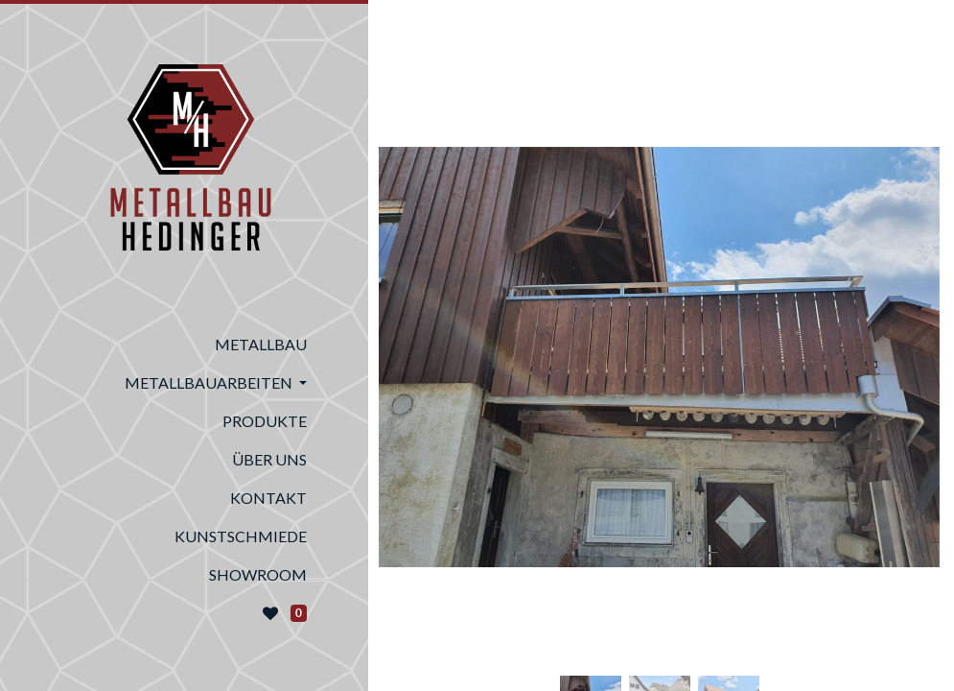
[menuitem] (184, 344)
